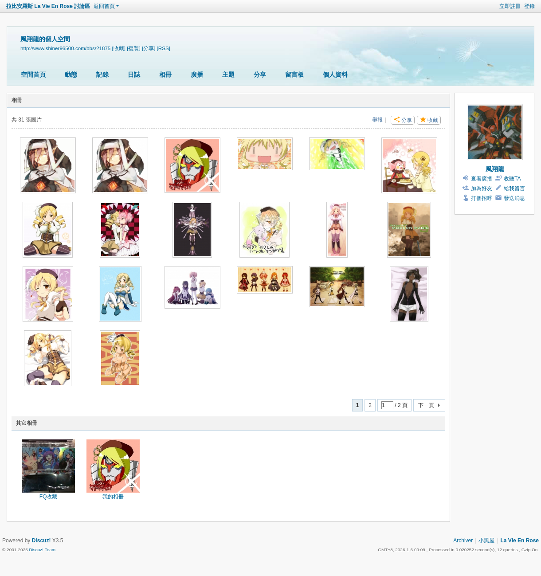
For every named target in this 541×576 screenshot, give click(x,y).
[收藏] (118, 48)
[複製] (133, 48)
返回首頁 (104, 6)
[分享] (148, 48)
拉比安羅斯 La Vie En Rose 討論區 (48, 6)
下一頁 (426, 405)
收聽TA (512, 179)
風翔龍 (495, 168)
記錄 (102, 74)
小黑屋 (486, 540)
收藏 (432, 120)
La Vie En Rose (520, 540)
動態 (71, 74)
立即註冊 (510, 6)
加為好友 (481, 188)
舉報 (377, 120)
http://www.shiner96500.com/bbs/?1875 (65, 48)
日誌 (134, 74)
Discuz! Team (42, 549)
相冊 (165, 74)
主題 (228, 74)
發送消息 (514, 198)
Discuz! (41, 540)
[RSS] (163, 48)
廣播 (197, 74)
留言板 (294, 74)
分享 (260, 74)
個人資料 (335, 74)
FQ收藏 (48, 497)
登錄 (529, 6)
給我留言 (514, 188)
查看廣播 (481, 179)
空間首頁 (33, 74)
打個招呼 (481, 198)
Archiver (463, 540)
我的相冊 (113, 497)
